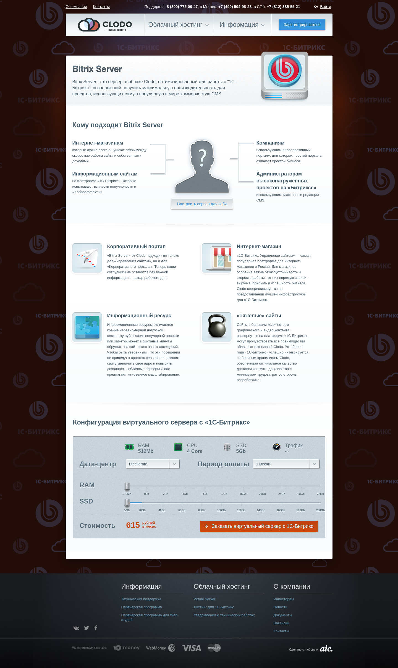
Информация (239, 24)
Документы (283, 615)
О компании (76, 6)
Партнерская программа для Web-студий (150, 617)
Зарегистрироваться (302, 24)
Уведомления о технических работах (224, 615)
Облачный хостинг (175, 24)
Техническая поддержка (141, 599)
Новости (280, 607)
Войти (325, 6)
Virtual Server (205, 599)
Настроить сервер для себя (202, 204)
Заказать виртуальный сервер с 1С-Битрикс (262, 526)
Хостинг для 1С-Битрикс (214, 607)
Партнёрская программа (141, 607)
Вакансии (281, 623)
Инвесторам (284, 599)
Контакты (101, 6)
